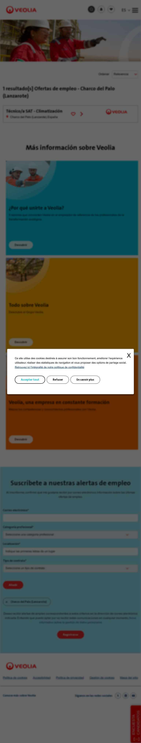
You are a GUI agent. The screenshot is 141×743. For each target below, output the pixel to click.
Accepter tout (30, 379)
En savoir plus (85, 379)
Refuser (58, 379)
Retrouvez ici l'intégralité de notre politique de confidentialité (49, 367)
